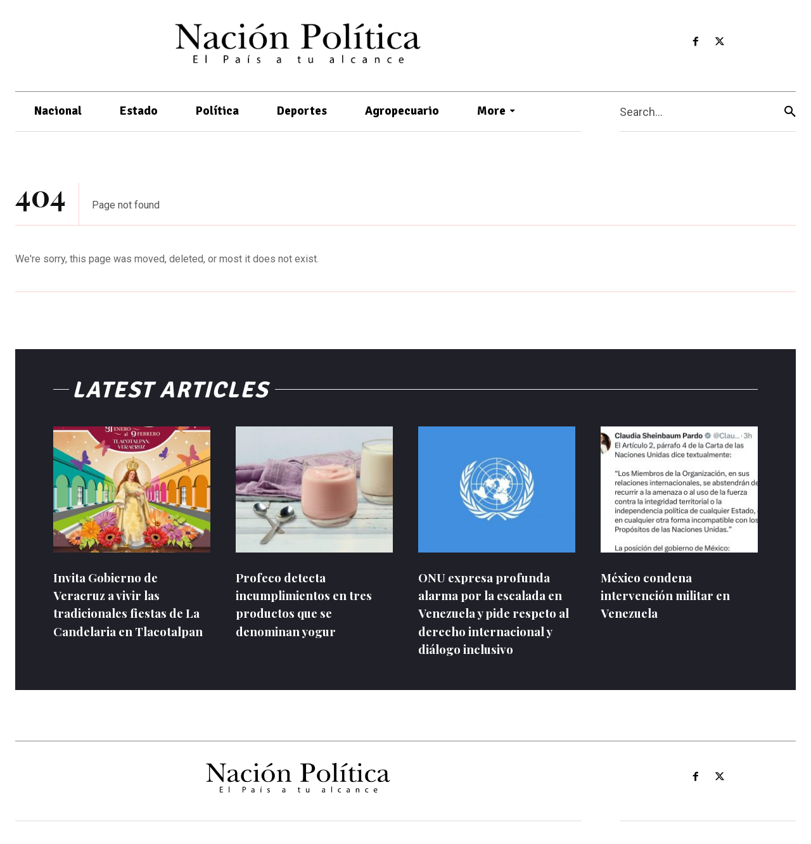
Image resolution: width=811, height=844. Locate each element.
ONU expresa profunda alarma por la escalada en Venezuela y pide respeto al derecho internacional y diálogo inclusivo (495, 612)
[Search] (790, 112)
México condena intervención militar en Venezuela (672, 594)
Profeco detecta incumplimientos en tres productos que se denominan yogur (312, 603)
